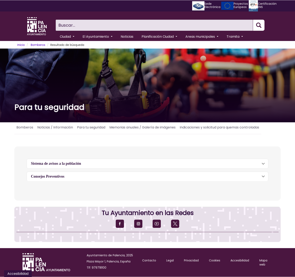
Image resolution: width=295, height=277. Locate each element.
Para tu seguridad (91, 127)
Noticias (127, 36)
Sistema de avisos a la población (148, 165)
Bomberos (38, 45)
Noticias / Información (55, 127)
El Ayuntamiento (97, 36)
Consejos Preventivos (148, 177)
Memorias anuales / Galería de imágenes (142, 127)
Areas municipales (201, 36)
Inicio (21, 45)
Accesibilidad (239, 260)
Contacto (149, 260)
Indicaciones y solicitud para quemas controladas (219, 127)
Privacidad (191, 260)
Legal (170, 260)
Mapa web (263, 262)
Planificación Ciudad (159, 36)
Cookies (214, 260)
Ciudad (67, 36)
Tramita (235, 36)
